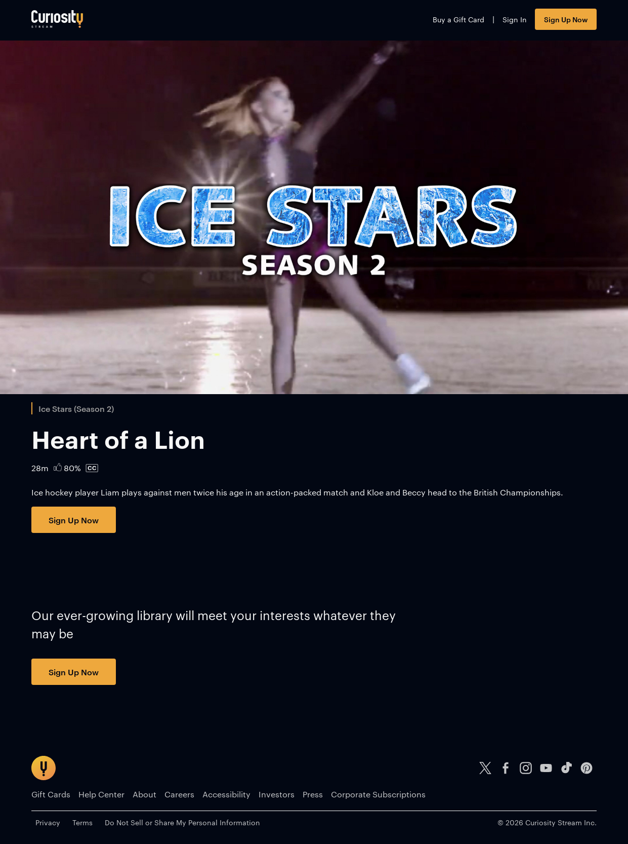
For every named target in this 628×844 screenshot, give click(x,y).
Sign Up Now (566, 19)
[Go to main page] (57, 19)
